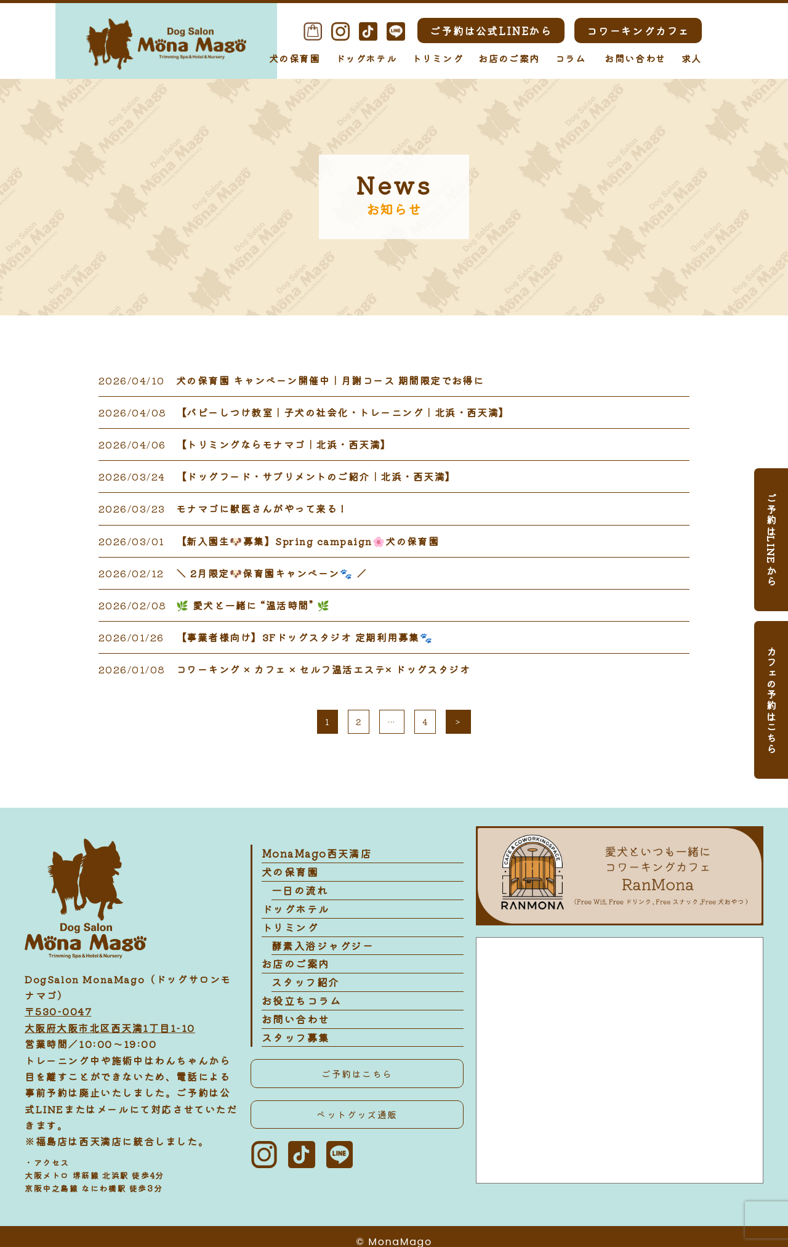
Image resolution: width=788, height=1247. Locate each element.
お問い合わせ (635, 58)
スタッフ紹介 (304, 987)
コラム (570, 58)
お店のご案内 (509, 58)
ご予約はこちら (357, 1080)
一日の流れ (298, 892)
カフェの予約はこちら (771, 700)
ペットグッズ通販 (357, 1121)
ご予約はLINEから (771, 540)
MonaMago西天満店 (314, 854)
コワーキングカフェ (638, 30)
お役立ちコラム (299, 1006)
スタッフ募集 (294, 1043)
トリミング (437, 58)
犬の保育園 (294, 58)
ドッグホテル (366, 58)
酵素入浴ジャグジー (320, 948)
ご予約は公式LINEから (491, 30)
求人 (691, 58)
